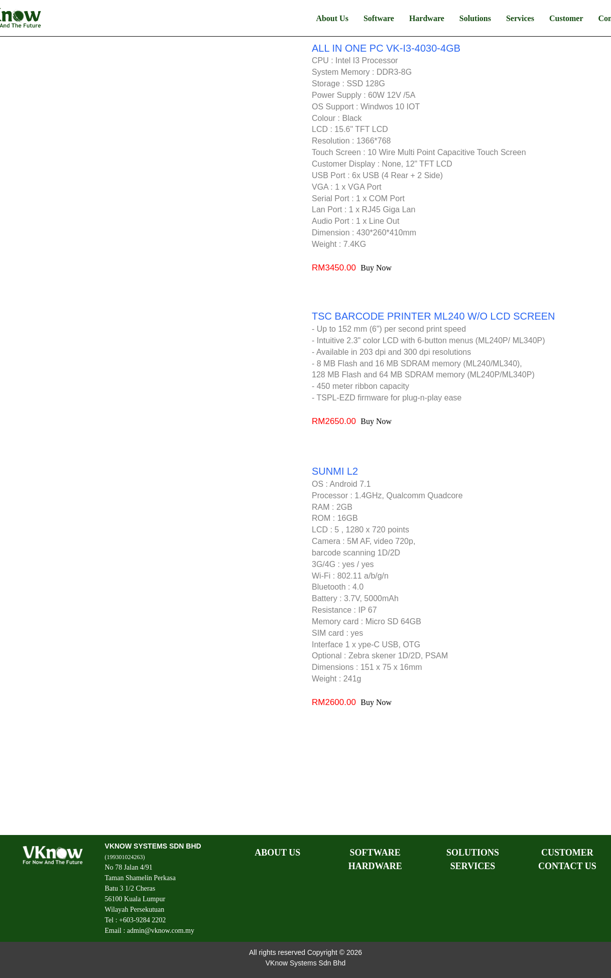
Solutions (475, 18)
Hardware (426, 18)
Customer (566, 18)
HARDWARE (375, 866)
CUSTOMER (567, 853)
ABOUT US (277, 853)
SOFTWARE (375, 853)
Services (520, 18)
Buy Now (376, 267)
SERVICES (472, 866)
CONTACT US (567, 866)
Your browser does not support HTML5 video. (155, 173)
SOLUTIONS (472, 853)
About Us (332, 18)
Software (378, 18)
